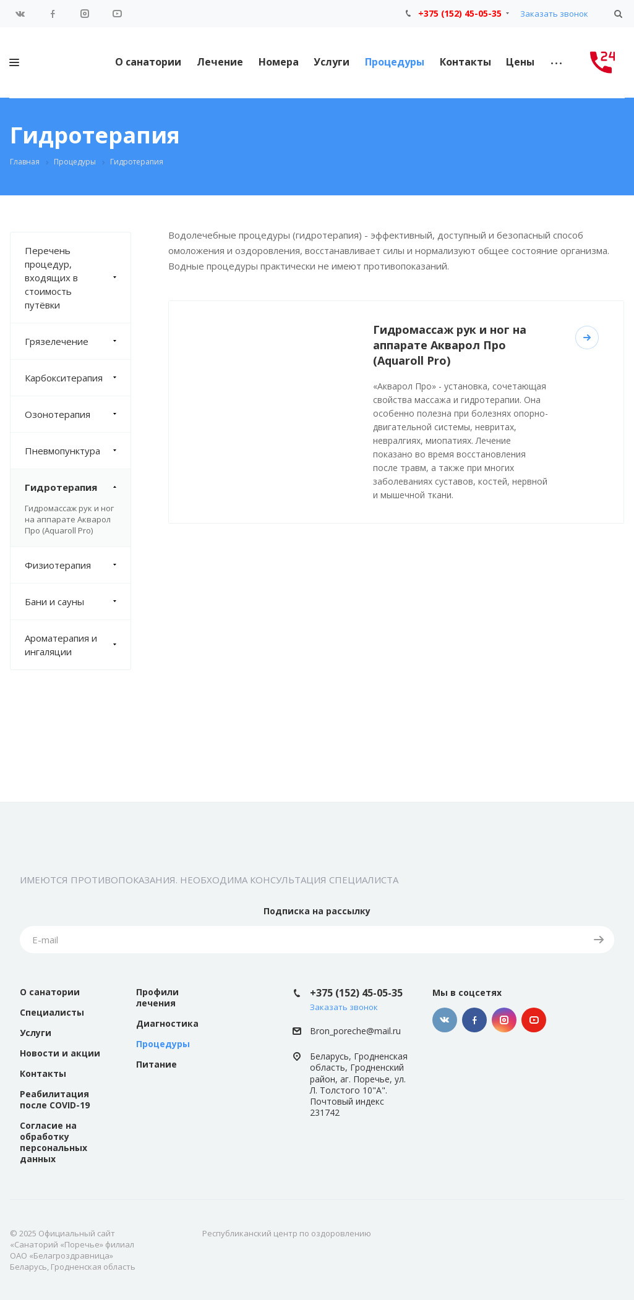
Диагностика (167, 1023)
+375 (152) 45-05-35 (460, 13)
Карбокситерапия (78, 378)
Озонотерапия (78, 414)
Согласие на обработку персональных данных (53, 1142)
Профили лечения (157, 997)
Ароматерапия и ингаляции (78, 644)
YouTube (116, 13)
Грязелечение (78, 341)
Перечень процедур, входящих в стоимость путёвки (78, 277)
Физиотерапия (78, 565)
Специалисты (52, 1012)
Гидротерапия (78, 487)
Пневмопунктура (78, 451)
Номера (279, 62)
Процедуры (394, 62)
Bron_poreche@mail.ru (355, 1031)
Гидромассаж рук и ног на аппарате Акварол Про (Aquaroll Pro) (69, 519)
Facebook (52, 13)
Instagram (84, 13)
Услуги (331, 62)
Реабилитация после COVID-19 (55, 1099)
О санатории (148, 62)
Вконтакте (20, 13)
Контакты (465, 62)
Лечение (220, 62)
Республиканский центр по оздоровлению (286, 1233)
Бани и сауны (78, 601)
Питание (156, 1064)
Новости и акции (60, 1053)
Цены (520, 62)
